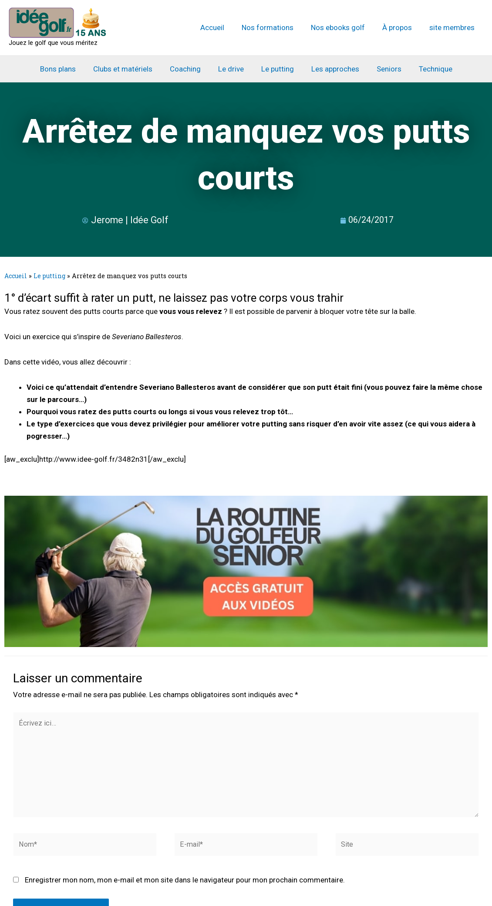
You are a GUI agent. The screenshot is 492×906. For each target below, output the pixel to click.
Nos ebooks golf (344, 27)
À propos (401, 27)
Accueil (224, 27)
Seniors (382, 69)
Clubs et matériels (129, 69)
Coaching (189, 69)
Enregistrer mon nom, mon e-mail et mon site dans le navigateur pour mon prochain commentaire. (185, 885)
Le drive (232, 69)
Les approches (331, 69)
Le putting (276, 69)
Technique (426, 69)
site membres (453, 27)
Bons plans (67, 69)
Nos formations (277, 27)
